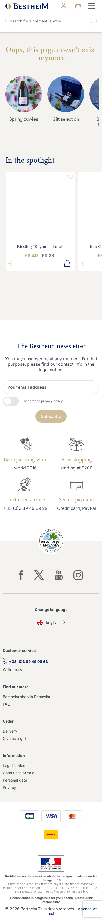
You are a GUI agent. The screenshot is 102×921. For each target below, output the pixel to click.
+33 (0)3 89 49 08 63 (28, 661)
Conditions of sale (18, 772)
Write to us (12, 669)
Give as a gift (14, 738)
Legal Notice (14, 765)
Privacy (9, 787)
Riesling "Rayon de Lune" (40, 247)
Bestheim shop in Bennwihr (26, 696)
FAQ (6, 704)
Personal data (15, 780)
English (48, 622)
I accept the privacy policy (42, 401)
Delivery (10, 731)
